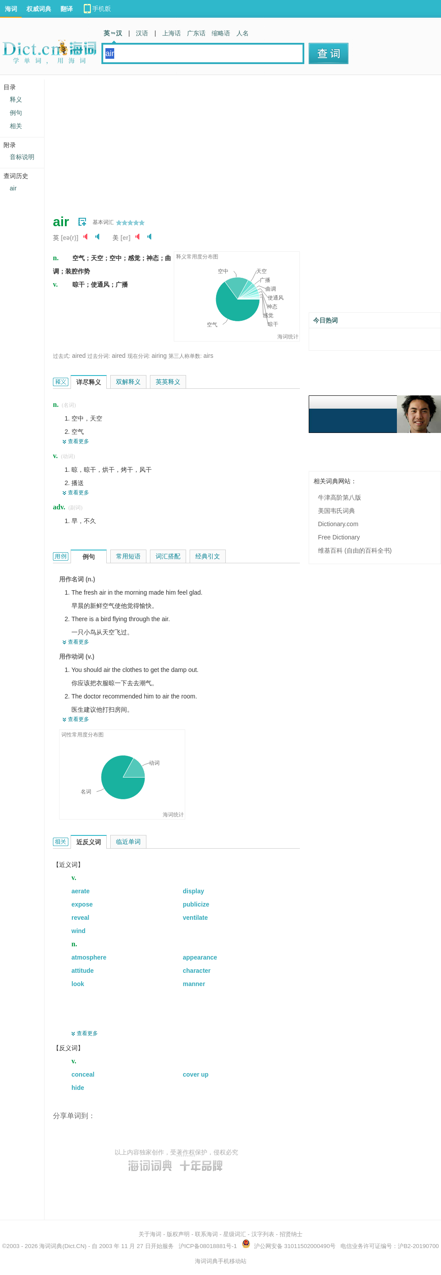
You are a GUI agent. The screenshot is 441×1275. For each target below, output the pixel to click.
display (193, 891)
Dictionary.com (338, 523)
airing (159, 355)
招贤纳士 (291, 1234)
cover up (196, 1074)
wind (78, 930)
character (197, 970)
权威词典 (38, 8)
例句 (16, 112)
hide (77, 1087)
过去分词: (98, 356)
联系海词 (206, 1234)
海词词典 (50, 1246)
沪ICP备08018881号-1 (208, 1246)
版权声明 (178, 1234)
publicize (196, 904)
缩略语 (221, 33)
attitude (82, 970)
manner (194, 983)
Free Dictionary (339, 537)
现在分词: (138, 356)
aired (79, 355)
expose (82, 904)
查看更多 (78, 441)
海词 (11, 8)
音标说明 (22, 156)
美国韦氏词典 (336, 510)
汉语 (142, 33)
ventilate (195, 917)
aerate (80, 891)
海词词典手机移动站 (221, 1261)
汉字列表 (262, 1234)
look (77, 983)
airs (208, 355)
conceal (82, 1074)
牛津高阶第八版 (339, 497)
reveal (80, 917)
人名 (242, 33)
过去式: (61, 356)
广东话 (196, 33)
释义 (16, 99)
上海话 (171, 33)
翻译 (66, 8)
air (13, 188)
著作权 (185, 1152)
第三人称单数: (185, 356)
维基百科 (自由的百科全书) (355, 550)
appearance (200, 957)
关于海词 (149, 1234)
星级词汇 (234, 1234)
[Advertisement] (196, 141)
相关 (16, 125)
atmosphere (88, 957)
